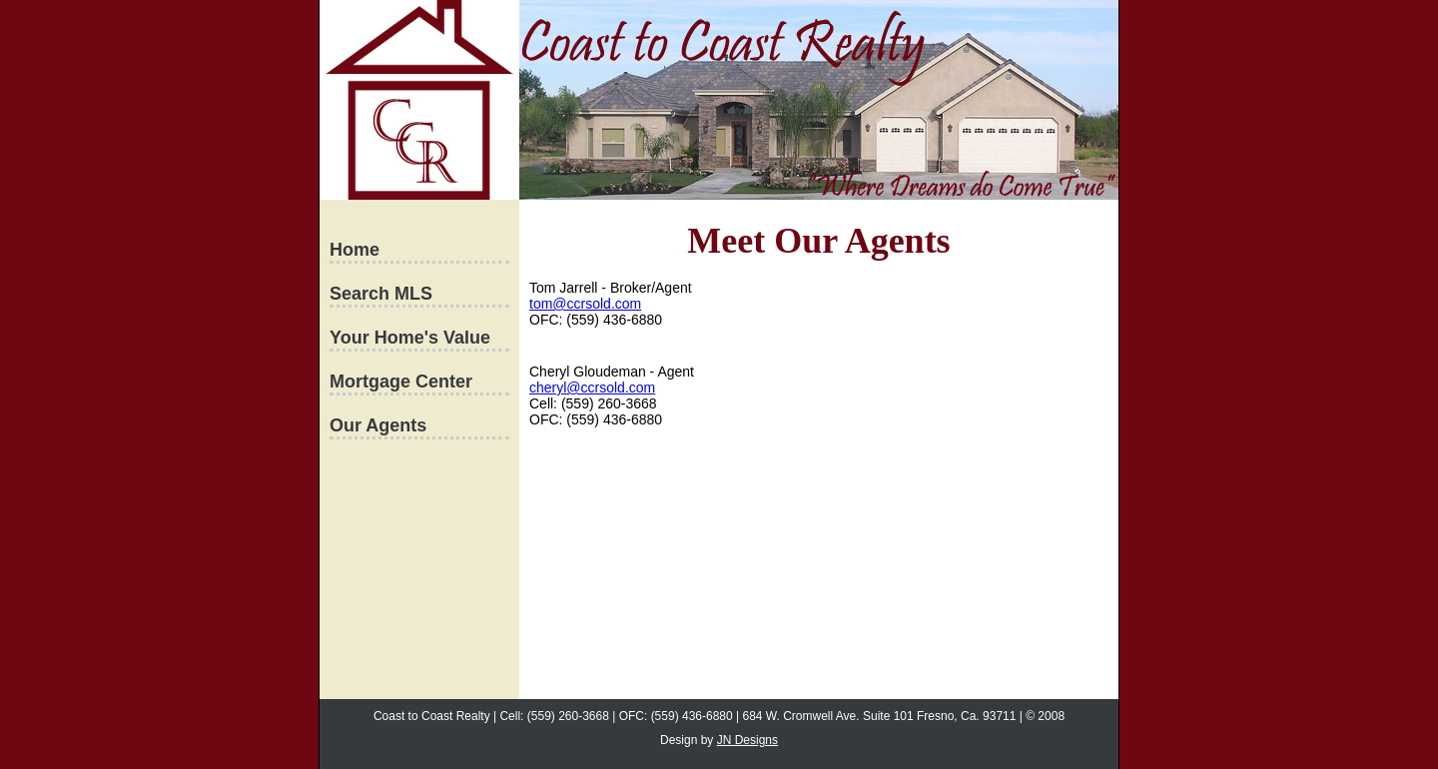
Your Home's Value (410, 338)
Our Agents (378, 425)
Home (354, 250)
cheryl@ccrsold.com (592, 387)
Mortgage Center (401, 381)
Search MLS (381, 294)
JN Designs (747, 740)
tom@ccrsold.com (585, 304)
